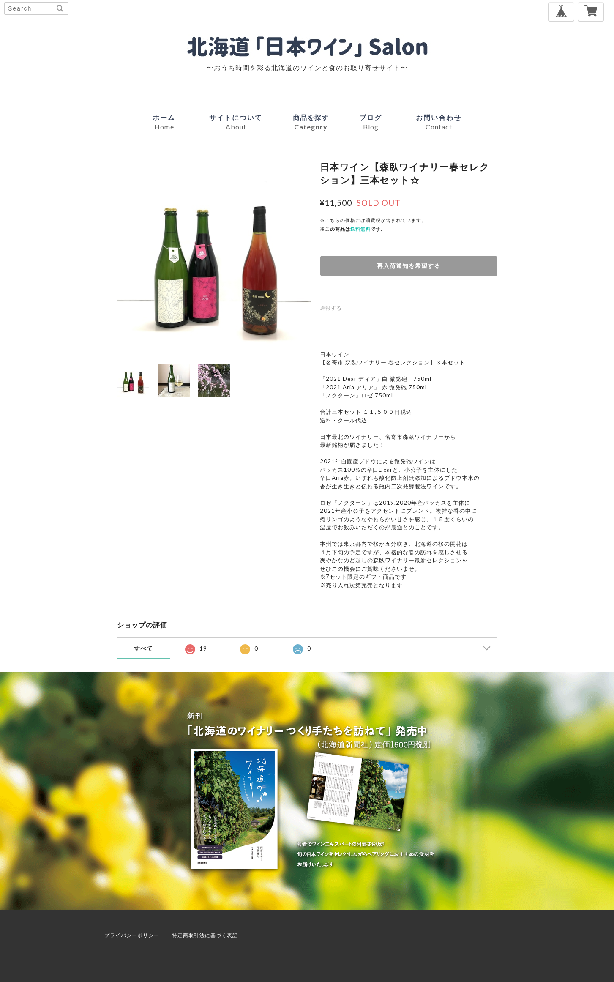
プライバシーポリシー (131, 935)
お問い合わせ (438, 122)
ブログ (370, 122)
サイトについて (235, 122)
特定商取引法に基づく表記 (205, 935)
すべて (143, 648)
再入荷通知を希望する (408, 265)
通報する (331, 308)
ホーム (164, 122)
